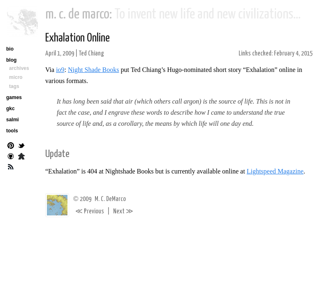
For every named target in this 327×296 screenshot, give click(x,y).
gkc (10, 108)
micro (16, 77)
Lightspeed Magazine (275, 171)
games (14, 97)
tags (14, 86)
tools (12, 131)
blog (11, 60)
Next (123, 211)
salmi (12, 120)
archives (19, 68)
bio (10, 49)
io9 (60, 69)
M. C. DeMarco (110, 199)
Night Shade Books (93, 69)
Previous (89, 211)
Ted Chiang (91, 54)
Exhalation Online (77, 38)
